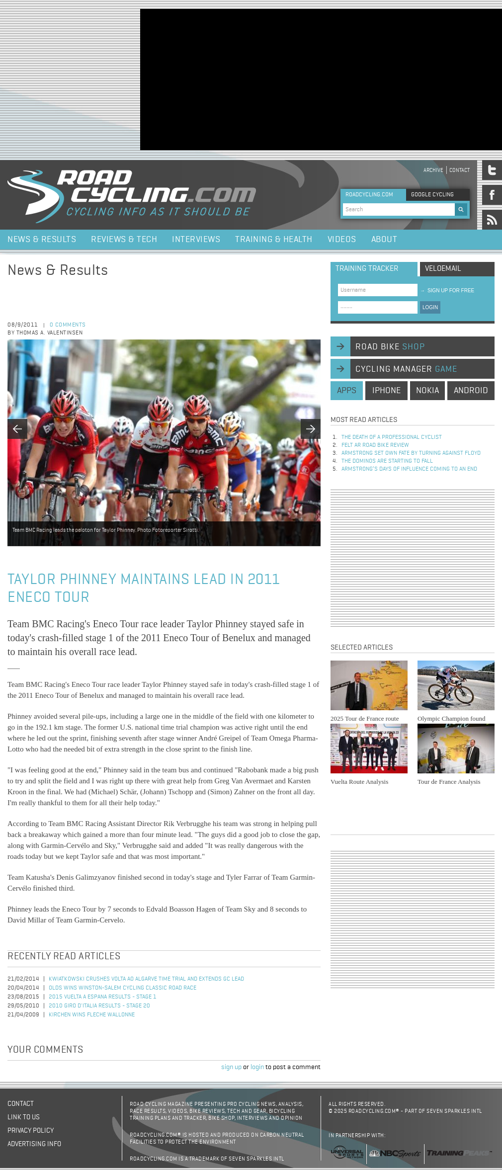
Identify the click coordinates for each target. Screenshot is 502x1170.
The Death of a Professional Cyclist (391, 437)
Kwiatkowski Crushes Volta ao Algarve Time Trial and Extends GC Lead (146, 979)
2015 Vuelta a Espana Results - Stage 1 (103, 997)
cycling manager (406, 369)
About (384, 239)
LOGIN (430, 307)
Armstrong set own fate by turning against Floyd (411, 453)
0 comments (68, 325)
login (257, 1067)
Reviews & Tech (124, 239)
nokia (427, 390)
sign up (231, 1067)
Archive (433, 170)
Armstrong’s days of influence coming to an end (409, 469)
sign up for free (447, 290)
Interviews (196, 239)
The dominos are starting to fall (387, 461)
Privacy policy (30, 1130)
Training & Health (274, 239)
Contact (459, 170)
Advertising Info (34, 1144)
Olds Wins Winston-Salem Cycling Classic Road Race (122, 988)
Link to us (23, 1117)
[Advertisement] (257, 78)
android (471, 390)
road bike (390, 346)
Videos (342, 239)
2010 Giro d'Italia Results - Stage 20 (99, 1006)
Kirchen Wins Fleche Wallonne (92, 1015)
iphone (386, 390)
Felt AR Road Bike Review (375, 445)
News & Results (41, 239)
